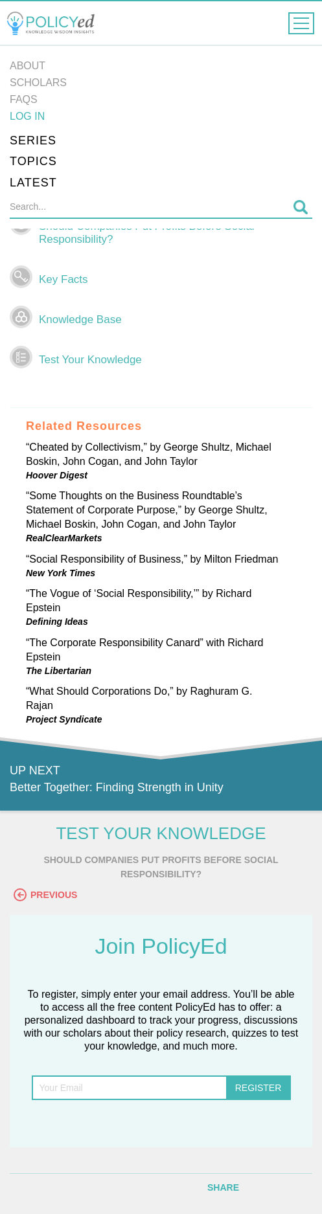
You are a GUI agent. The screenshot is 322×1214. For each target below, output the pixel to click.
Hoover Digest (56, 475)
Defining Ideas (57, 621)
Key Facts (63, 279)
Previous (45, 895)
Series (33, 140)
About (27, 65)
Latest (33, 182)
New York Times (60, 573)
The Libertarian (58, 671)
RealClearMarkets (64, 538)
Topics (33, 161)
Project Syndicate (64, 719)
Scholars (38, 82)
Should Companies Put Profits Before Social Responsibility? (147, 232)
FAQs (24, 99)
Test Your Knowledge (90, 360)
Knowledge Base (80, 319)
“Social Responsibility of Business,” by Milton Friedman (152, 559)
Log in (27, 116)
